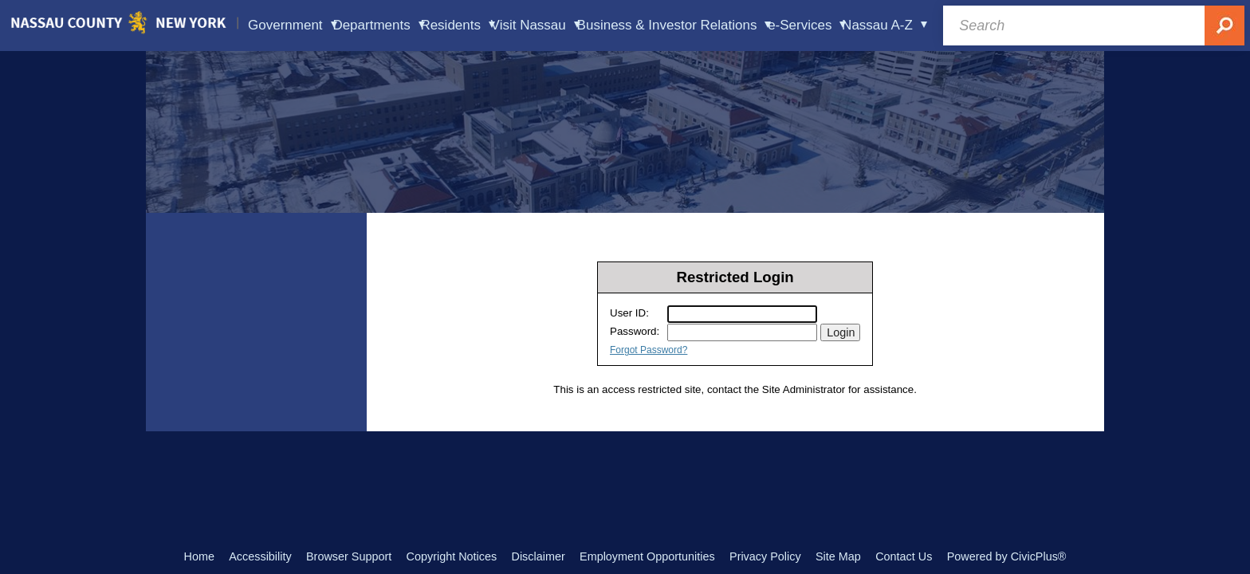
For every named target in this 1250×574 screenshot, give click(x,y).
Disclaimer (538, 556)
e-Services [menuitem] (807, 25)
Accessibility (260, 556)
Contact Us (903, 556)
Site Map (838, 556)
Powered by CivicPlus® (1007, 556)
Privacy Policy (765, 556)
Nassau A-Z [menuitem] (885, 25)
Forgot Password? (648, 350)
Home (199, 556)
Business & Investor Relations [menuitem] (674, 25)
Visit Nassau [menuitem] (535, 25)
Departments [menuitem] (379, 25)
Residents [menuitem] (458, 25)
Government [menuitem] (292, 25)
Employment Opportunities (647, 556)
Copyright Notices (452, 556)
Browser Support (348, 556)
